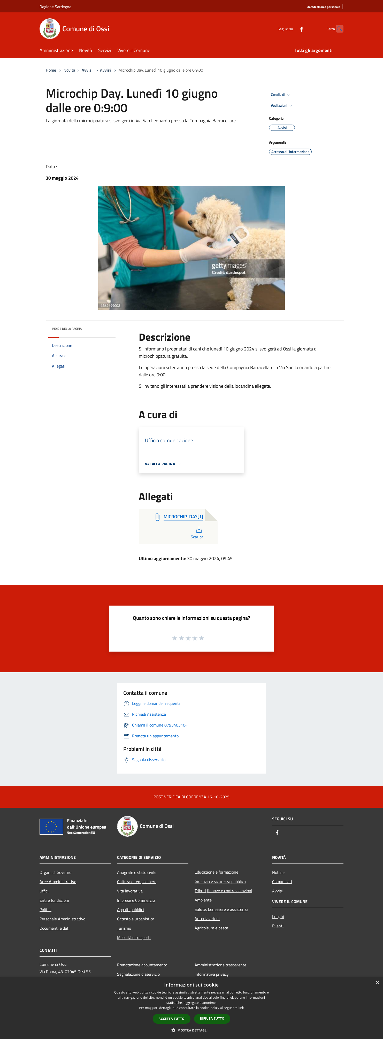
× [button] (377, 983)
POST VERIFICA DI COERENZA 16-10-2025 (191, 797)
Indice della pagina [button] (67, 328)
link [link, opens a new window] (241, 1008)
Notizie (278, 872)
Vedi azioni (282, 106)
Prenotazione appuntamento (142, 965)
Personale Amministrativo (62, 919)
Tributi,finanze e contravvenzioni (223, 891)
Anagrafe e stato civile (136, 872)
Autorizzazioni (207, 918)
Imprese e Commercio (136, 900)
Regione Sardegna (55, 7)
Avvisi (87, 70)
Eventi (278, 926)
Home (51, 70)
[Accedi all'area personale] (323, 7)
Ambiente (203, 900)
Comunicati (282, 881)
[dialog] (191, 1008)
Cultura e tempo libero (136, 881)
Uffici (44, 891)
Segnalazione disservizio (138, 974)
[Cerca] (337, 28)
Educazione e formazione (216, 872)
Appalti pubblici (130, 909)
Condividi (281, 95)
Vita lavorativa (130, 891)
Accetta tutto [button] (172, 1019)
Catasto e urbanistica (135, 919)
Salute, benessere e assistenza (221, 909)
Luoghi (278, 916)
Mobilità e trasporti (134, 937)
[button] (191, 1030)
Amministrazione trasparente (220, 965)
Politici (45, 909)
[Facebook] (291, 28)
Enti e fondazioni (54, 900)
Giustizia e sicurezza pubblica (220, 881)
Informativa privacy (212, 974)
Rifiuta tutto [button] (212, 1018)
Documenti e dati (55, 928)
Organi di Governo (55, 872)
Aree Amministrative (58, 881)
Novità (69, 70)
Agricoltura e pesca (211, 928)
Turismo (124, 928)
